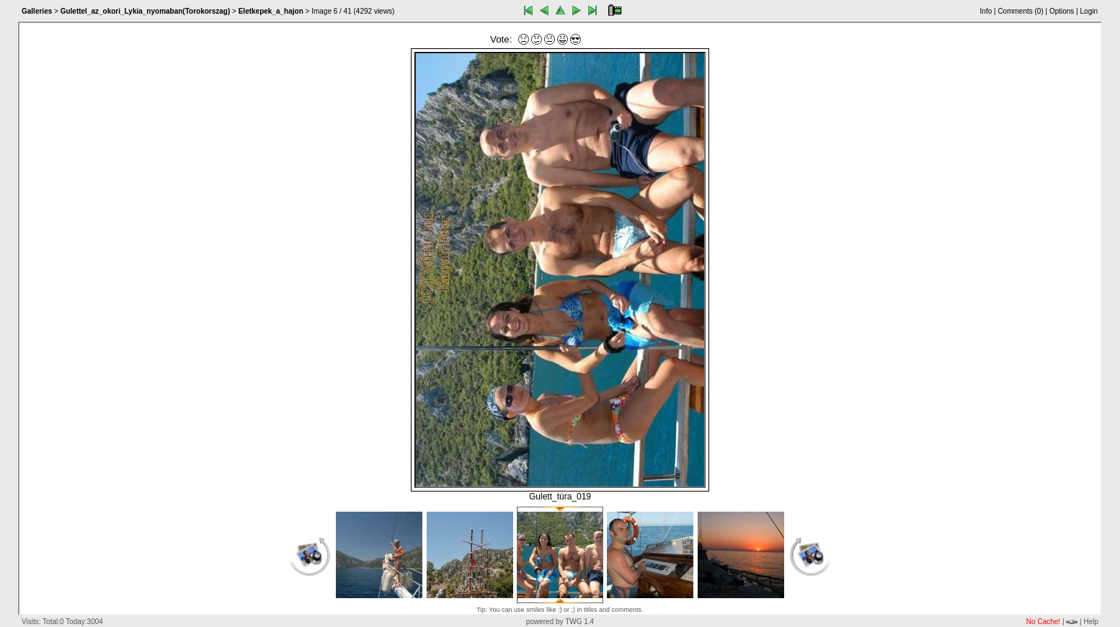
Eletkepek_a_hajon (271, 11)
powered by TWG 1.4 (560, 622)
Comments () (1020, 11)
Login (1089, 11)
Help (1090, 622)
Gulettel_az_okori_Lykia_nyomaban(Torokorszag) (146, 11)
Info (986, 11)
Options (1061, 11)
